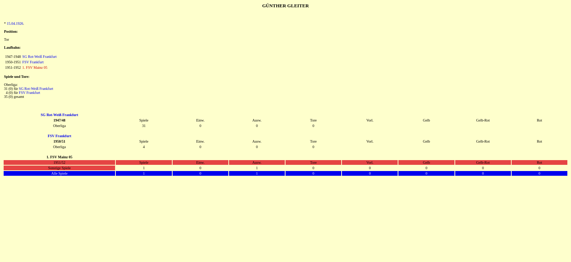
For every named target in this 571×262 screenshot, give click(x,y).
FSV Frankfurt (32, 62)
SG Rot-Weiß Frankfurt (39, 57)
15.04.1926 (15, 23)
